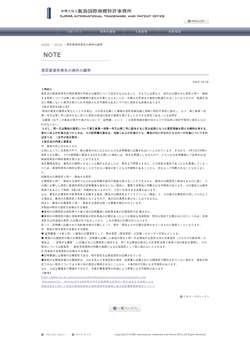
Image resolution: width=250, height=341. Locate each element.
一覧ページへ (125, 308)
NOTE (58, 44)
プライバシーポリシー (54, 334)
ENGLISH (196, 21)
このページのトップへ (194, 296)
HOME (45, 44)
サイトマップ (82, 334)
